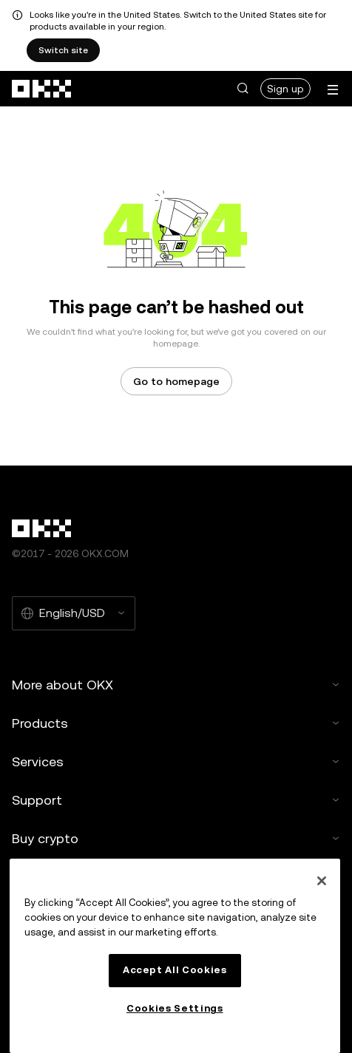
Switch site (63, 50)
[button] (242, 89)
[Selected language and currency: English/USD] (73, 613)
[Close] (321, 881)
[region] (175, 956)
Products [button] (176, 723)
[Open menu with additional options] (332, 90)
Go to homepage (176, 381)
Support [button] (176, 800)
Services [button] (176, 761)
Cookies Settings (174, 1008)
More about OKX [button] (176, 684)
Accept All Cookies (175, 969)
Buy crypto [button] (176, 838)
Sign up (285, 89)
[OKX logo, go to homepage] (42, 88)
